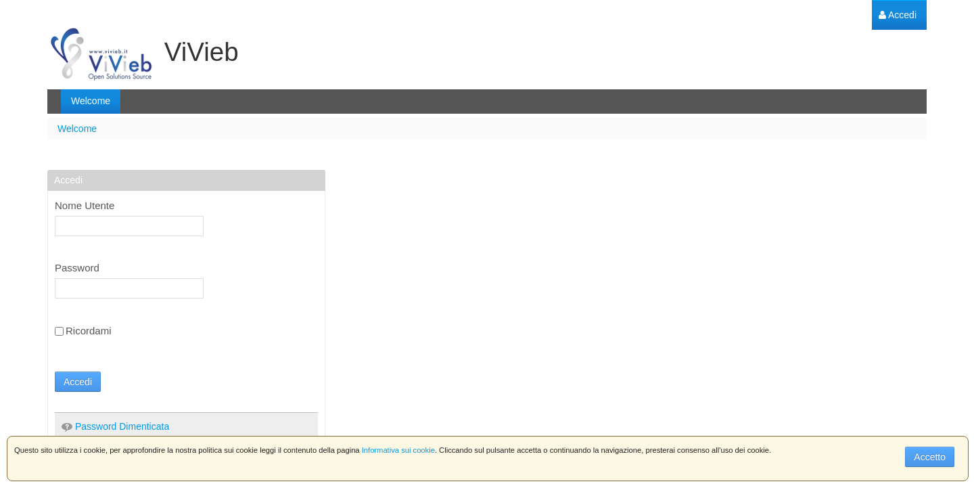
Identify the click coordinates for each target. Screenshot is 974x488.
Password (77, 267)
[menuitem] (897, 15)
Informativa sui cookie (398, 450)
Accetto (930, 456)
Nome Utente (84, 205)
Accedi (78, 381)
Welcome (77, 128)
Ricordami (83, 330)
